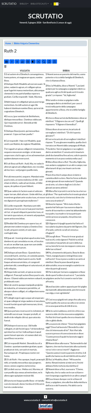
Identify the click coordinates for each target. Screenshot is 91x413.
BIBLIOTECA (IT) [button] (39, 3)
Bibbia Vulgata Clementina (26, 43)
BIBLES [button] (23, 3)
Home (8, 43)
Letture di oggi (64, 22)
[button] (57, 3)
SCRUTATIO (9, 3)
